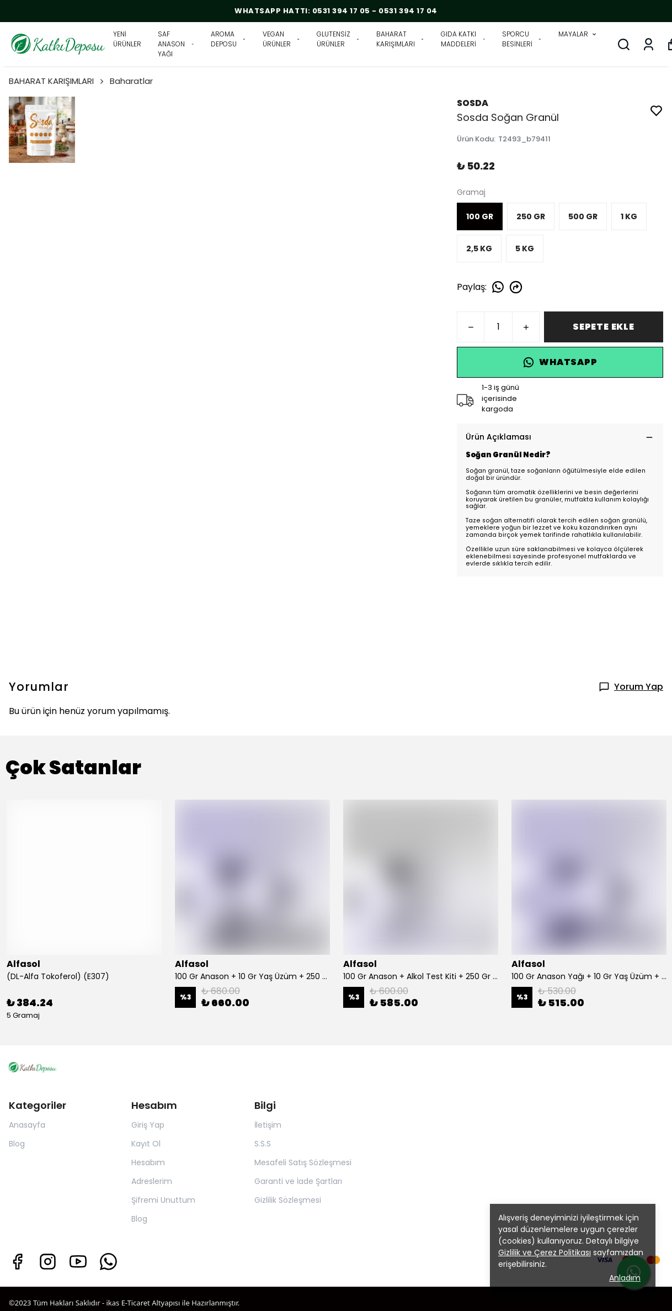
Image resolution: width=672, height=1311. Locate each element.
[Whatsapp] (108, 1261)
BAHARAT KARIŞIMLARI (400, 39)
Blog (17, 1143)
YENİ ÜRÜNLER (127, 39)
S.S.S (262, 1143)
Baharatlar (131, 81)
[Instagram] (47, 1261)
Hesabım (148, 1162)
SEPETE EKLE (603, 326)
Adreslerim (151, 1181)
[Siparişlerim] (648, 44)
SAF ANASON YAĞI (176, 44)
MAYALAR (578, 34)
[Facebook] (17, 1261)
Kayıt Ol (146, 1143)
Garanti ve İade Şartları (298, 1181)
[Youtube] (78, 1261)
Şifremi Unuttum (163, 1200)
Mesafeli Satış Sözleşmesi (302, 1162)
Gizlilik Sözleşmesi (287, 1200)
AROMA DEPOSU (228, 39)
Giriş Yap (147, 1124)
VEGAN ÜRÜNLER (281, 39)
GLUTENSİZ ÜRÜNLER (338, 39)
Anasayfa (27, 1124)
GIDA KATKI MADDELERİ (463, 39)
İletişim (267, 1124)
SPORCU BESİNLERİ (522, 39)
